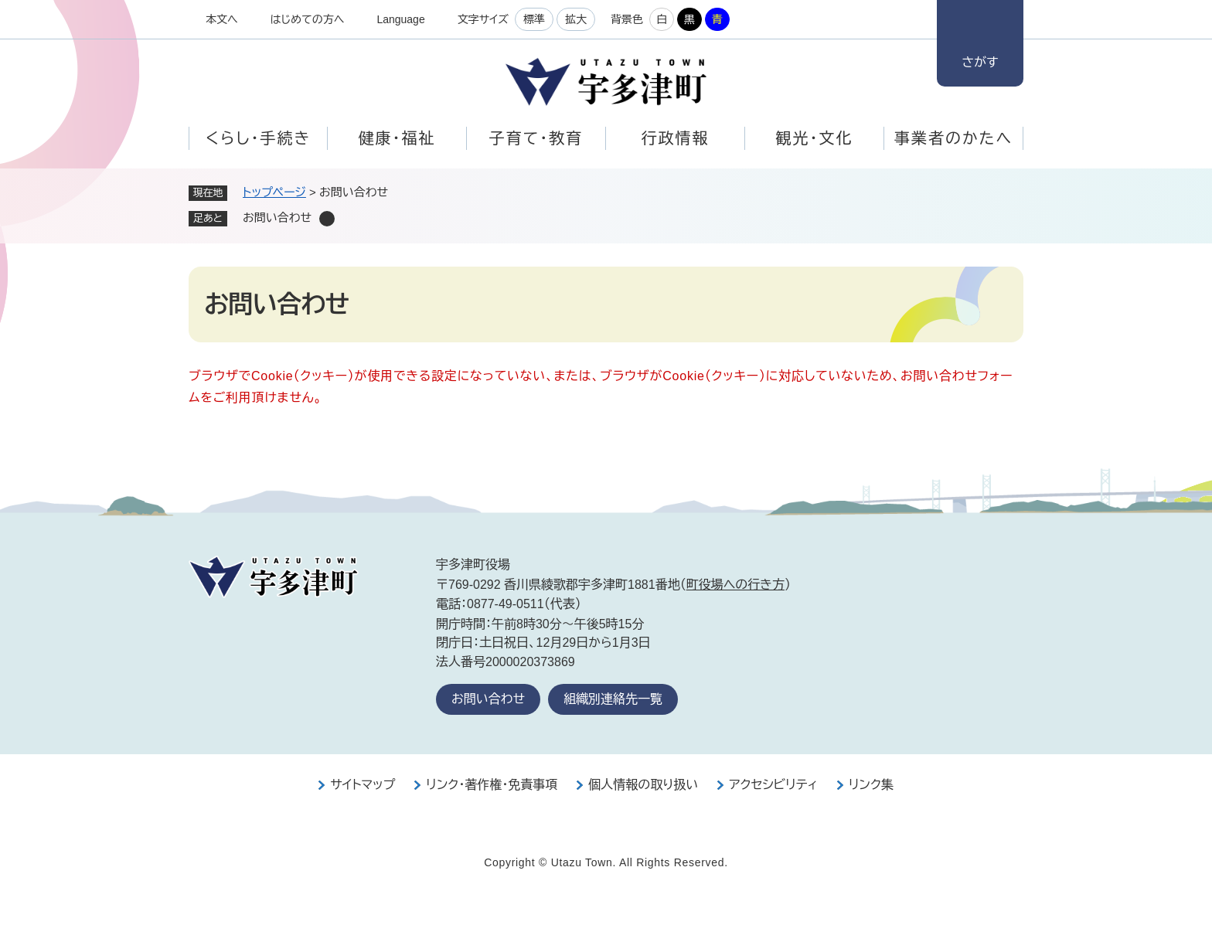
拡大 (576, 19)
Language (400, 19)
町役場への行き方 (735, 584)
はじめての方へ (308, 19)
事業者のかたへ (953, 138)
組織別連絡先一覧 (612, 699)
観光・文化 (814, 138)
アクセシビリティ (773, 784)
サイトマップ (362, 784)
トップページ (274, 192)
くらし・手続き (258, 138)
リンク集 (871, 784)
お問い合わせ (488, 699)
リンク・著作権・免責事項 (491, 784)
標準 (534, 19)
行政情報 (676, 138)
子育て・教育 (536, 138)
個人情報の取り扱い (643, 784)
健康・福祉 (397, 138)
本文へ (222, 19)
